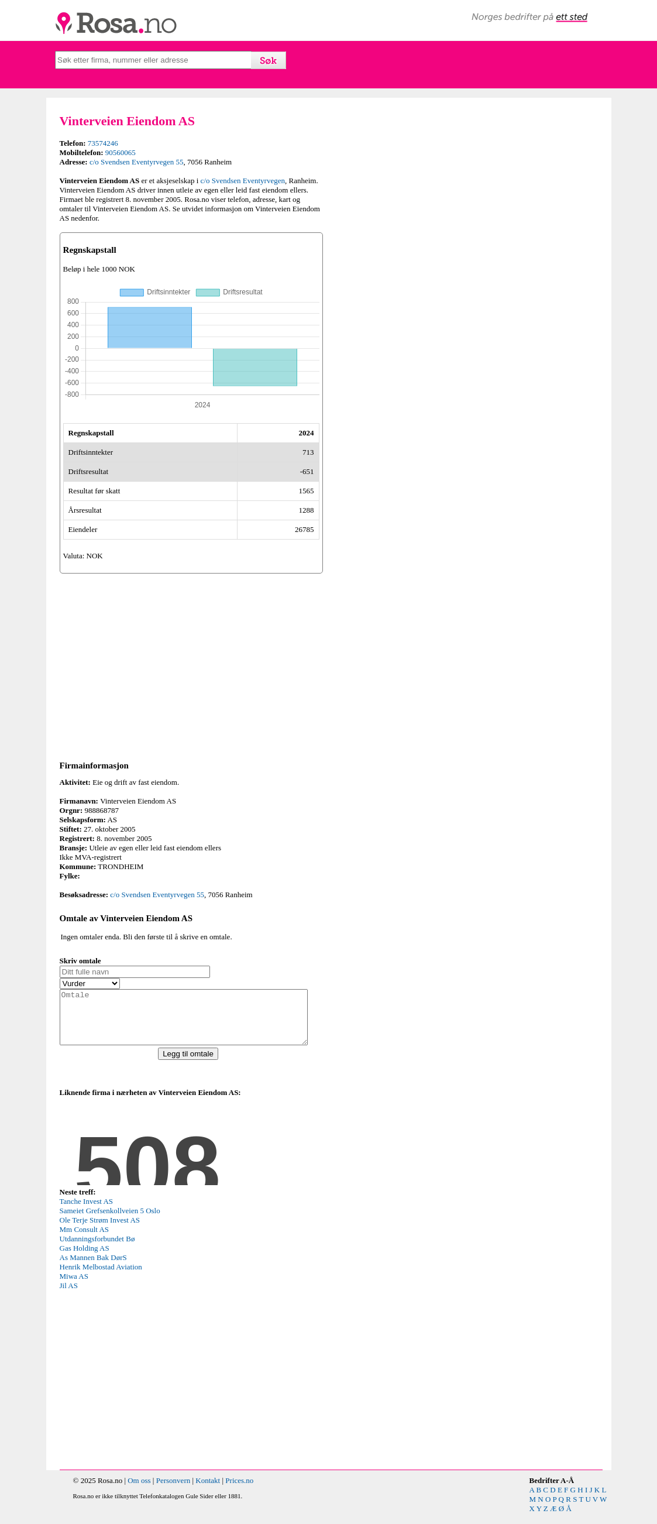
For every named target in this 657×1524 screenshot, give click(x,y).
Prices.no (239, 1491)
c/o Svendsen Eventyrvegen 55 (137, 161)
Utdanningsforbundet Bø (97, 1249)
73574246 (103, 143)
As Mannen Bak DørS (93, 1268)
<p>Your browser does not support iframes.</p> (147, 1152)
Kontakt (207, 1491)
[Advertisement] (191, 665)
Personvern (173, 1491)
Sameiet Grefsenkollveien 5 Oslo (110, 1221)
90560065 (120, 152)
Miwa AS (74, 1286)
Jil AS (69, 1296)
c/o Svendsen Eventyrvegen (243, 180)
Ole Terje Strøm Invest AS (100, 1230)
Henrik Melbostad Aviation (101, 1277)
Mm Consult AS (84, 1239)
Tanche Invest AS (86, 1211)
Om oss (139, 1491)
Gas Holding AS (84, 1258)
